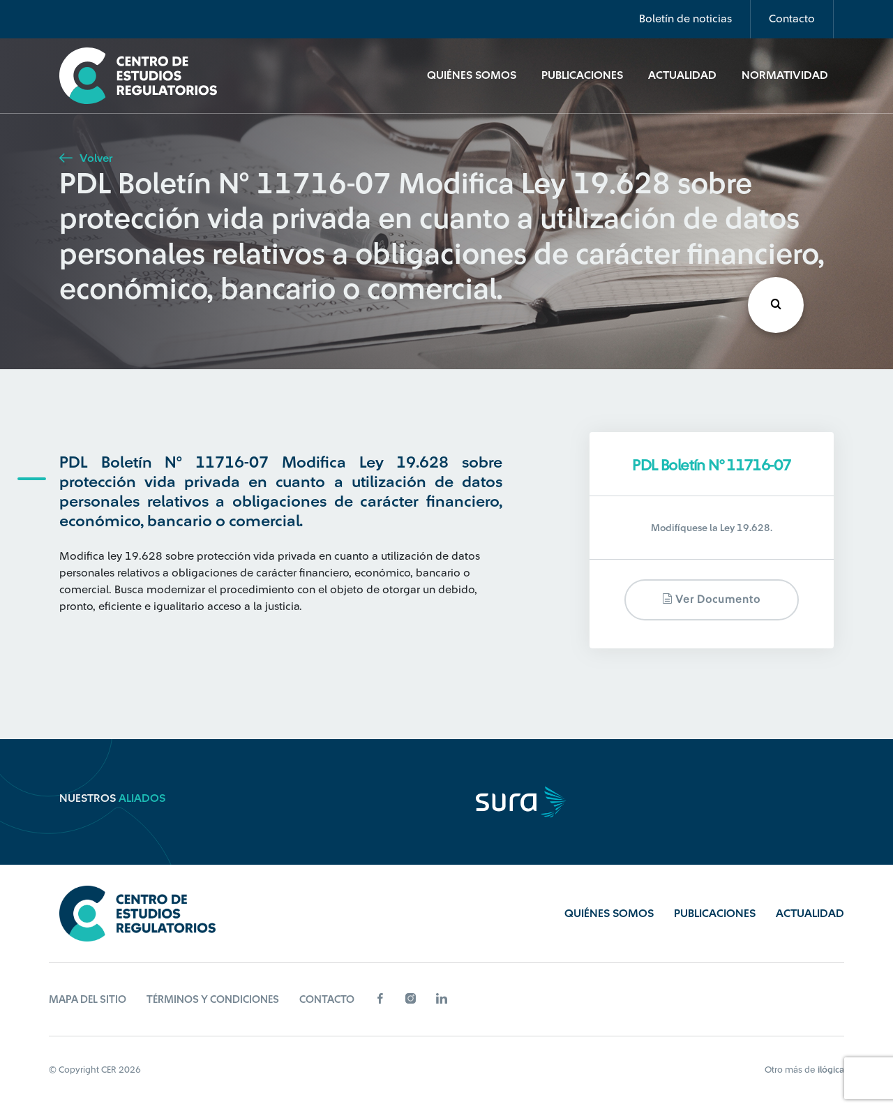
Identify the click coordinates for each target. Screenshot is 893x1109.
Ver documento (711, 599)
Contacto (792, 18)
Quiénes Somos (471, 75)
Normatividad (785, 75)
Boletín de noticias (685, 18)
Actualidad (682, 75)
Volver (85, 158)
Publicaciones (582, 75)
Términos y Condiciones (213, 1000)
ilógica (831, 1069)
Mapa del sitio (87, 1000)
